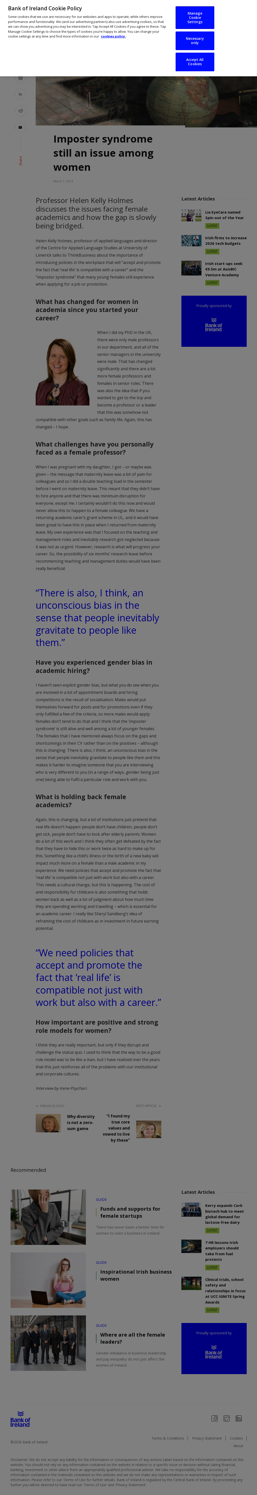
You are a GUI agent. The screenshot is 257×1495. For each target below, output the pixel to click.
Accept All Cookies (194, 56)
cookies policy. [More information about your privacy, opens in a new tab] (113, 31)
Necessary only (195, 35)
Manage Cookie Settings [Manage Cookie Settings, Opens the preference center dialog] (194, 12)
